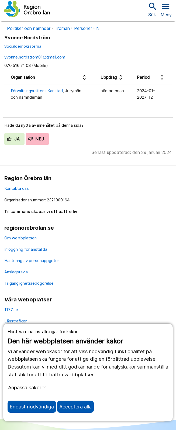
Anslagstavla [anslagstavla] (16, 271)
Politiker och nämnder (28, 28)
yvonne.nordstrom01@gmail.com (34, 57)
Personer (83, 28)
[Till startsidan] (27, 9)
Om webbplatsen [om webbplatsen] (20, 237)
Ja (13, 139)
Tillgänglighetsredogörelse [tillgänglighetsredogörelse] (29, 283)
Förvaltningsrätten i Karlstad (37, 90)
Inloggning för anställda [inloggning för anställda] (25, 249)
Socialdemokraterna (22, 46)
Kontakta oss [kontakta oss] (16, 188)
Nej (36, 139)
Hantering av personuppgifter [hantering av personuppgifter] (31, 260)
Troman (62, 28)
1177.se (11, 309)
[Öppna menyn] (166, 9)
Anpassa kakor (27, 387)
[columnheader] (49, 77)
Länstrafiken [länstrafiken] (15, 321)
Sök (152, 9)
